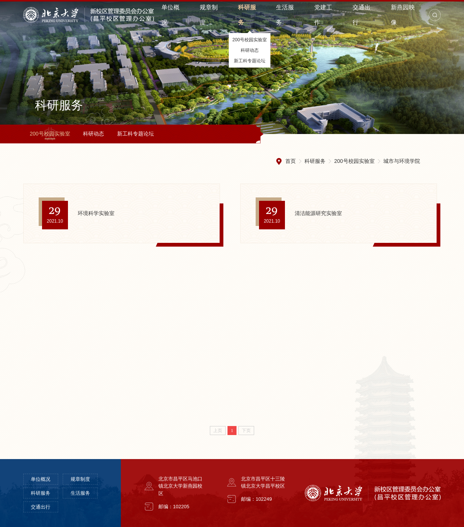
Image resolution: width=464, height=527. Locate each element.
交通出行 (40, 507)
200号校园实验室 (50, 134)
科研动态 (93, 134)
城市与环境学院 (401, 161)
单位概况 (40, 479)
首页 (290, 161)
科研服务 (314, 161)
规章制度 (80, 479)
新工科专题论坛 (135, 134)
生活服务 (80, 493)
